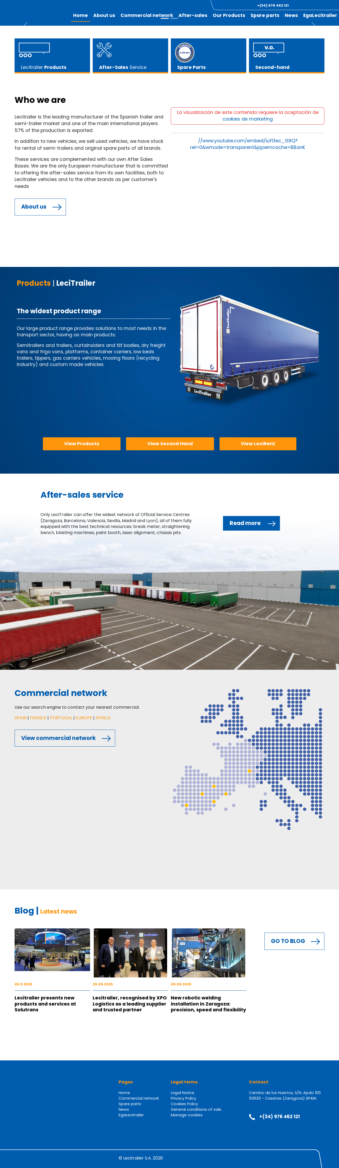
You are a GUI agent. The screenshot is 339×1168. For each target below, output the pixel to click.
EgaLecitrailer (320, 15)
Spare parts (130, 1104)
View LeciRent (258, 443)
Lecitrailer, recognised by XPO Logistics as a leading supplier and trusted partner (130, 1004)
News (291, 15)
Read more (245, 523)
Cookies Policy (184, 1104)
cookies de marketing (247, 119)
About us (34, 206)
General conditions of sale (196, 1109)
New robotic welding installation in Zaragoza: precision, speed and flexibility (208, 1004)
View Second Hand (170, 443)
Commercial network (139, 1098)
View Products (81, 443)
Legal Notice (182, 1092)
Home (124, 1092)
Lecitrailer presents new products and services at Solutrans (45, 1004)
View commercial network (58, 738)
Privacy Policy (183, 1098)
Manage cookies (187, 1115)
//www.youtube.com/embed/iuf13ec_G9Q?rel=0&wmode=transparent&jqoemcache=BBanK (247, 144)
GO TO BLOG (288, 941)
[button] (309, 5)
